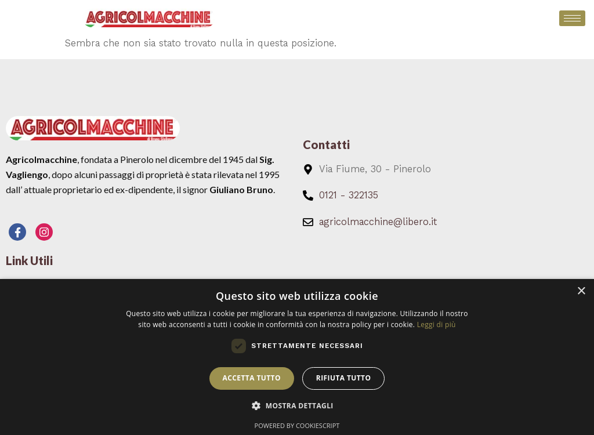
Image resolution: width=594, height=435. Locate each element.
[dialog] (297, 357)
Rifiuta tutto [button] (343, 378)
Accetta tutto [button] (252, 378)
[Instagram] (44, 232)
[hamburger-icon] (572, 18)
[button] (297, 406)
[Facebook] (17, 232)
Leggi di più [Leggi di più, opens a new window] (436, 324)
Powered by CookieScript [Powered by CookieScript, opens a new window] (297, 425)
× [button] (581, 291)
